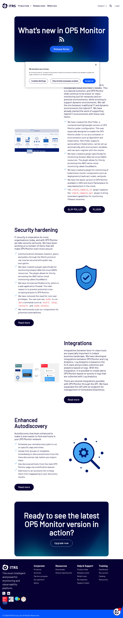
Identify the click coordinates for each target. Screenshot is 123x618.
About (36, 583)
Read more (24, 322)
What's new (52, 6)
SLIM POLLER (75, 209)
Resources (103, 579)
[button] (117, 612)
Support (102, 6)
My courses (103, 573)
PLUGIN (97, 209)
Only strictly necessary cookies (65, 81)
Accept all (89, 81)
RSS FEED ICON (62, 39)
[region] (62, 74)
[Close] (95, 64)
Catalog (102, 576)
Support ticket (83, 583)
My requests (82, 579)
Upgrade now (61, 543)
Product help (24, 6)
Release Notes (61, 49)
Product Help (82, 569)
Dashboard (103, 569)
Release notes (39, 6)
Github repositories (63, 573)
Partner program (41, 576)
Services (37, 573)
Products (37, 569)
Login (117, 6)
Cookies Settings (38, 81)
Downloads (60, 569)
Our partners (39, 579)
